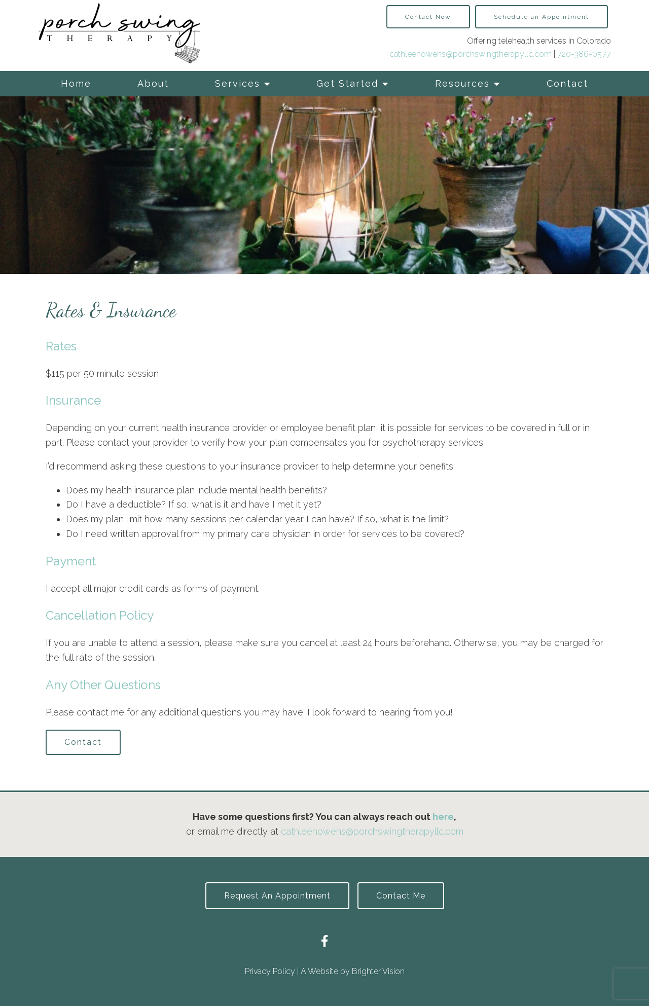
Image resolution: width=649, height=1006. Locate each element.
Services (237, 83)
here (443, 816)
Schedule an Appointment (541, 16)
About (153, 83)
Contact (567, 83)
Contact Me (400, 896)
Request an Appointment (277, 896)
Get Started (347, 83)
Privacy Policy (270, 971)
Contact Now (428, 16)
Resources (462, 83)
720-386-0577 (584, 54)
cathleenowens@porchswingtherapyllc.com (470, 54)
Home (76, 83)
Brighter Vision (378, 971)
